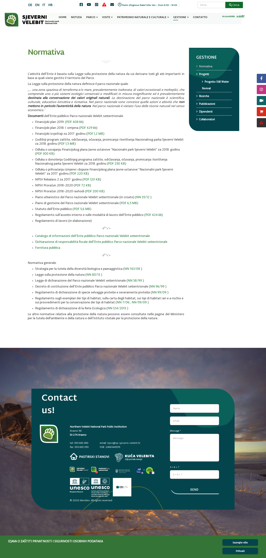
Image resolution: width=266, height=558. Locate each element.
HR (50, 5)
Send (194, 490)
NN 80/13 (93, 275)
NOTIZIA (76, 17)
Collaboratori (207, 119)
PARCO (90, 17)
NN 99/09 (159, 292)
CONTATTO (200, 17)
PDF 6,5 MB (129, 203)
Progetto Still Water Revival (215, 85)
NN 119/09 (139, 302)
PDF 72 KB (82, 185)
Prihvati (240, 551)
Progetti (204, 74)
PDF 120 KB (91, 179)
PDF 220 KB (79, 173)
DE (30, 5)
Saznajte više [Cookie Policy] (240, 542)
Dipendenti (205, 111)
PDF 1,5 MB (66, 144)
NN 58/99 (135, 280)
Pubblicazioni (207, 104)
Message (175, 429)
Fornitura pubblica (47, 248)
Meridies (85, 498)
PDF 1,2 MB (95, 134)
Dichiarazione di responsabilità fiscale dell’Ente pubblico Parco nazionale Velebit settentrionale (101, 242)
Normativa (205, 66)
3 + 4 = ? (174, 465)
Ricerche (204, 96)
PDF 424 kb (153, 215)
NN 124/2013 (117, 308)
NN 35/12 (142, 197)
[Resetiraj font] (240, 17)
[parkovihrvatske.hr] (101, 470)
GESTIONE (179, 17)
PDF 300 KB (44, 153)
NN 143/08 (132, 269)
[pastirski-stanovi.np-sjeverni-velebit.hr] (89, 456)
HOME (63, 17)
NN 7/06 (123, 302)
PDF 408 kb (74, 122)
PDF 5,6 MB (82, 209)
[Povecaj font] (243, 17)
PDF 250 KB (116, 163)
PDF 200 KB (94, 191)
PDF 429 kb (88, 128)
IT (43, 5)
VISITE (106, 17)
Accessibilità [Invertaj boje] (228, 17)
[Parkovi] (80, 470)
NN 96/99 (157, 286)
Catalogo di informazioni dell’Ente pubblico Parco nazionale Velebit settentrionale (92, 236)
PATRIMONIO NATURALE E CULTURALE (141, 17)
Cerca (234, 5)
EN (37, 5)
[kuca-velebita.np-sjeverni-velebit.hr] (134, 457)
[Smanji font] (237, 18)
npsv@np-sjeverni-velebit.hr (123, 443)
